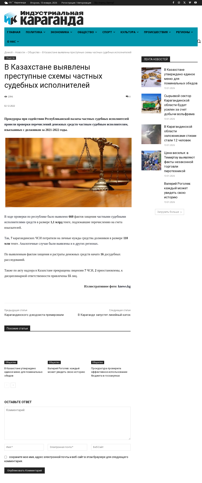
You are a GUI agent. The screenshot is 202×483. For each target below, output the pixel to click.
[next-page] (13, 385)
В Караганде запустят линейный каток (104, 315)
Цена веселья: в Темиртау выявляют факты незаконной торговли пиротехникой (179, 162)
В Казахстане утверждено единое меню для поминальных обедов (23, 372)
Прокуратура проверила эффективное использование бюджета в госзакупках (109, 372)
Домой (8, 52)
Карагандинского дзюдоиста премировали (34, 315)
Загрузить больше (169, 212)
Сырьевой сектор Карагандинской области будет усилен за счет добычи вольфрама (179, 105)
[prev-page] (6, 385)
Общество (34, 52)
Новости (20, 52)
